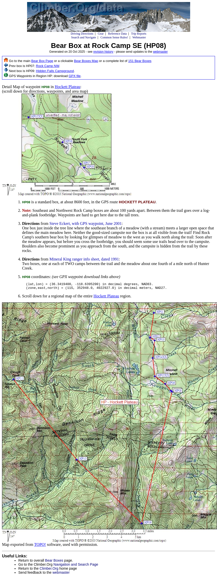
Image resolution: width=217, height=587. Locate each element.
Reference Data (117, 33)
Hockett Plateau (67, 87)
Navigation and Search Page (75, 566)
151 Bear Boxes (140, 61)
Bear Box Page (42, 61)
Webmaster (139, 37)
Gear (101, 33)
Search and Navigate (83, 37)
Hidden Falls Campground (55, 71)
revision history (103, 51)
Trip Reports (139, 33)
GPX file (75, 76)
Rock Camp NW (47, 66)
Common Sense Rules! (114, 37)
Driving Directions (82, 33)
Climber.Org (49, 570)
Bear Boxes (54, 562)
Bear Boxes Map (86, 61)
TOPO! (40, 546)
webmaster (160, 51)
